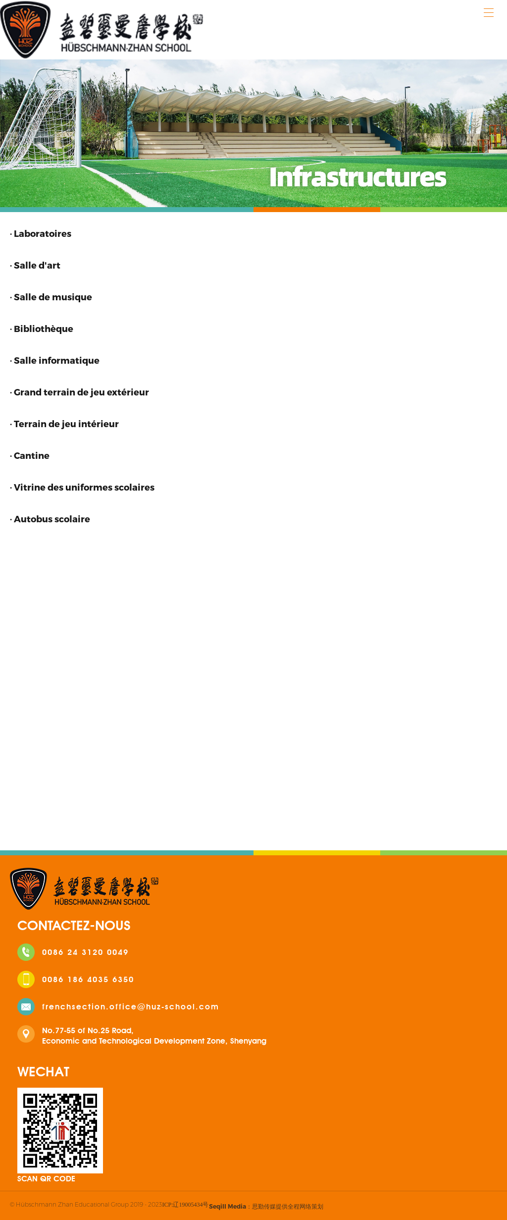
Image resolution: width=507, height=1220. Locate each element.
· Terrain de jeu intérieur (64, 423)
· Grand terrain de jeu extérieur (79, 392)
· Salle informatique (55, 360)
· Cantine (30, 455)
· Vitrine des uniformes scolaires (82, 487)
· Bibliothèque (41, 328)
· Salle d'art (35, 265)
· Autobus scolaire (50, 518)
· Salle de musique (51, 296)
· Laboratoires (40, 233)
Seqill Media (227, 1206)
